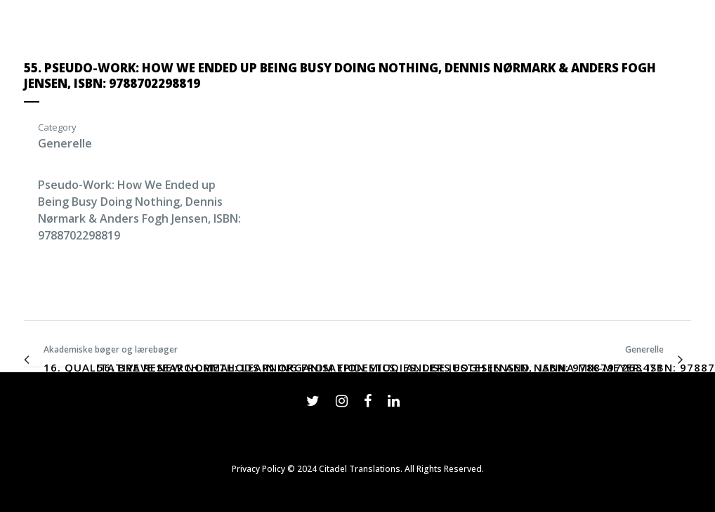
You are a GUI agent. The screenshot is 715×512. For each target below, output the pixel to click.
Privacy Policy (258, 469)
